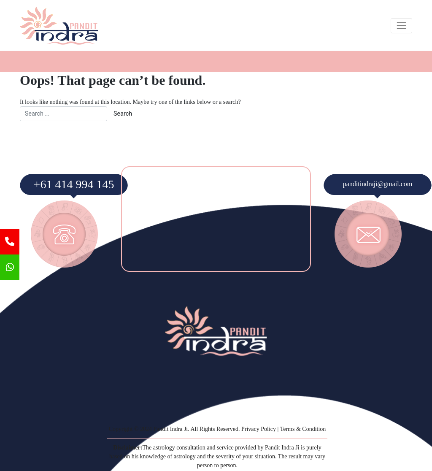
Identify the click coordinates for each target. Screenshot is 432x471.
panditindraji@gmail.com (377, 183)
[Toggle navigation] (401, 25)
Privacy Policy (258, 429)
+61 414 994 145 (74, 184)
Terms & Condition (303, 429)
